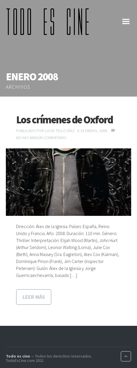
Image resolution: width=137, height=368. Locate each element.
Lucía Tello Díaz (60, 130)
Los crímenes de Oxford (64, 119)
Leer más (33, 297)
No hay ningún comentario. (41, 137)
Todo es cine (18, 356)
